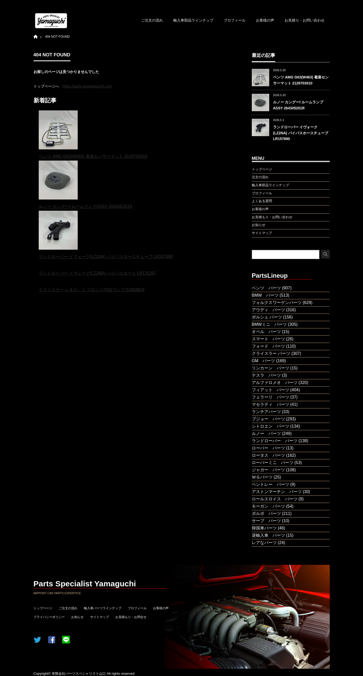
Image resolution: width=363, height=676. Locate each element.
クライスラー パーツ (271, 353)
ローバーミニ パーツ (272, 462)
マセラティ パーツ (270, 404)
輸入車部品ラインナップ (193, 20)
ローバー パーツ (268, 448)
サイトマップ (99, 617)
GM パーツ (263, 361)
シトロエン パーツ (270, 426)
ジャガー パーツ (268, 470)
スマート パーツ (268, 339)
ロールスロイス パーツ (275, 499)
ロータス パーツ (268, 455)
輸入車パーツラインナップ (102, 608)
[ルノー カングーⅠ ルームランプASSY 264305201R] (58, 181)
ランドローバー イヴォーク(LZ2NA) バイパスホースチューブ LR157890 (106, 256)
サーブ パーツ (266, 521)
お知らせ (77, 617)
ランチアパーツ (266, 411)
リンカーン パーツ (270, 368)
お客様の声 (265, 20)
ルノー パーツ (266, 433)
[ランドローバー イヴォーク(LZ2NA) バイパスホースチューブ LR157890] (58, 232)
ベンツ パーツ (266, 288)
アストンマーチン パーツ (277, 491)
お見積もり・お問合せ (131, 617)
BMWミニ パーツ (269, 324)
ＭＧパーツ (262, 477)
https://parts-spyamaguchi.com (87, 86)
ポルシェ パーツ (267, 317)
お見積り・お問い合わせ (305, 20)
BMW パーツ (265, 295)
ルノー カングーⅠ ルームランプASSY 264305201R (85, 206)
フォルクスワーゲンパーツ (277, 302)
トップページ (43, 608)
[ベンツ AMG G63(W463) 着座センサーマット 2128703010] (58, 131)
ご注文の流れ (152, 20)
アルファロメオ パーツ (275, 382)
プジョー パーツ (268, 419)
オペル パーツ (266, 331)
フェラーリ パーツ (270, 397)
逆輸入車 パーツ (268, 535)
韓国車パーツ (264, 528)
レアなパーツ (264, 542)
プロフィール (235, 20)
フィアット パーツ (270, 390)
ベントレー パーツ (270, 484)
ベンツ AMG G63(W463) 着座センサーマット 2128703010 (93, 156)
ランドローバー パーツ (275, 441)
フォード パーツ (268, 346)
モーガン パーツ (268, 506)
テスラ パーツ (266, 375)
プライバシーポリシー (49, 617)
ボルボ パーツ (266, 513)
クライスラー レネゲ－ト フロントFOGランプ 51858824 (91, 290)
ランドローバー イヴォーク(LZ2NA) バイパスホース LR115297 (97, 273)
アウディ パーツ (268, 310)
